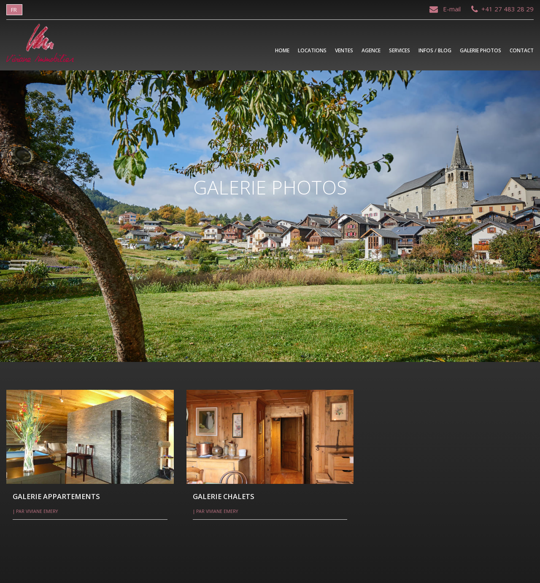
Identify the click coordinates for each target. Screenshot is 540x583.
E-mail (445, 9)
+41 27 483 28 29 (502, 9)
